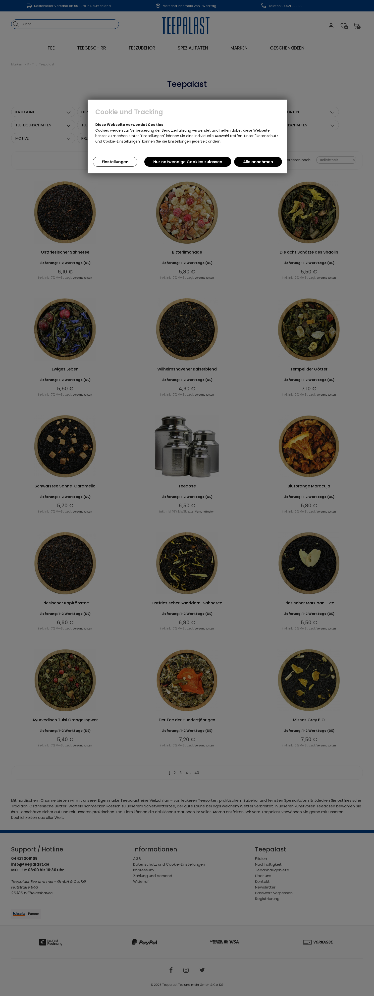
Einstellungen (115, 162)
